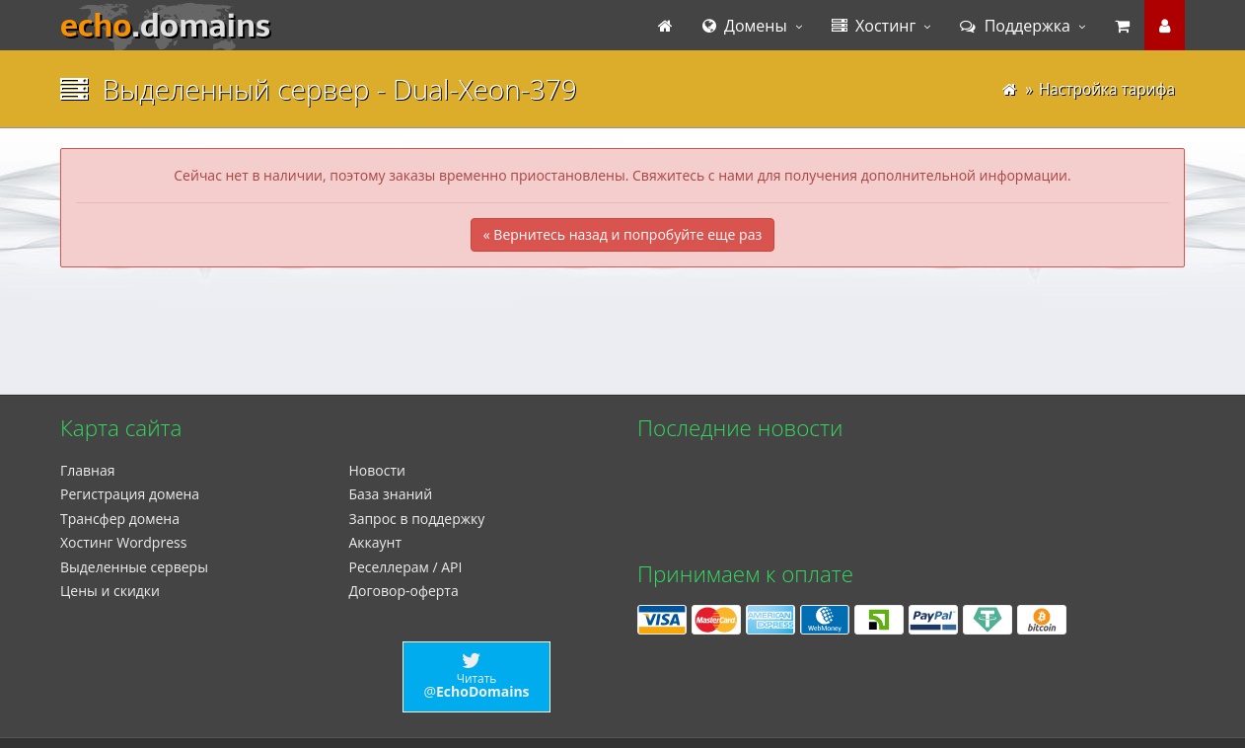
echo (165, 25)
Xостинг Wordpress (123, 542)
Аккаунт (376, 542)
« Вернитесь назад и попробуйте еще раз (622, 234)
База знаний (391, 494)
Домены (744, 26)
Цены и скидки (110, 590)
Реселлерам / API (406, 567)
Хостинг (874, 26)
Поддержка (1015, 26)
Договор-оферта (404, 590)
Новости (377, 470)
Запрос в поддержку (417, 518)
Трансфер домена (120, 518)
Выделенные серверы (134, 567)
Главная (87, 470)
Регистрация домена (129, 494)
